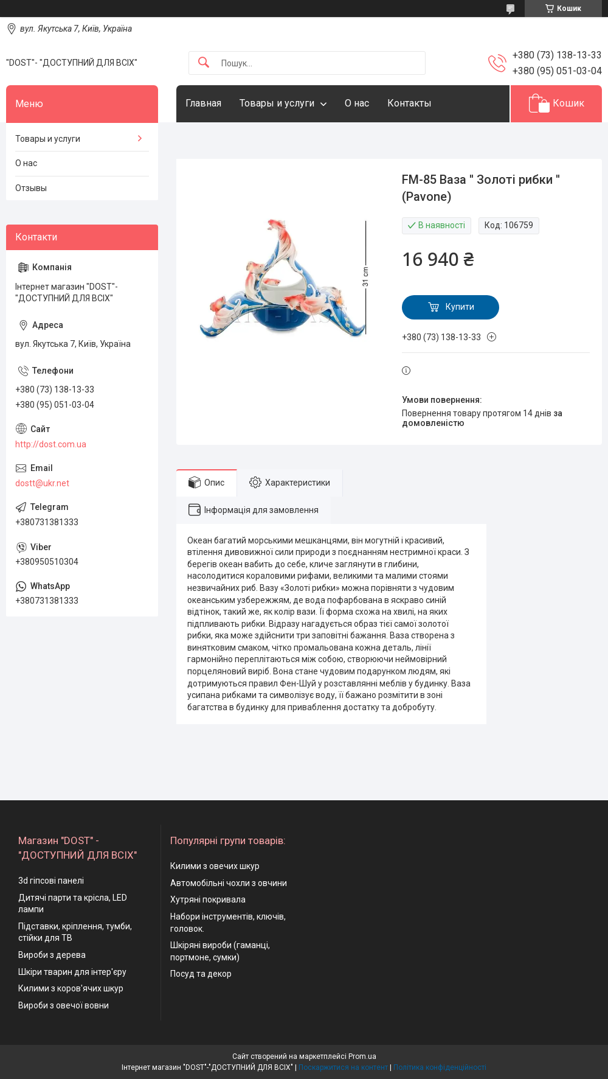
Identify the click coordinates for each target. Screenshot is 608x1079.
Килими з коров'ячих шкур (70, 988)
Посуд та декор (201, 974)
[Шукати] (203, 63)
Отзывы (31, 188)
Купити (460, 307)
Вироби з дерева (52, 955)
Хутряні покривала (208, 899)
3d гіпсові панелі (51, 880)
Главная (203, 103)
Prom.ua (362, 1056)
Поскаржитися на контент (343, 1067)
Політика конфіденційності (439, 1067)
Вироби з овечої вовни (63, 1005)
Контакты (409, 103)
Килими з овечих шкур (215, 866)
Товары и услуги (277, 103)
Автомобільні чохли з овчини (228, 883)
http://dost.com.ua (50, 444)
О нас (357, 103)
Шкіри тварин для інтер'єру (72, 972)
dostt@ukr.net (42, 483)
